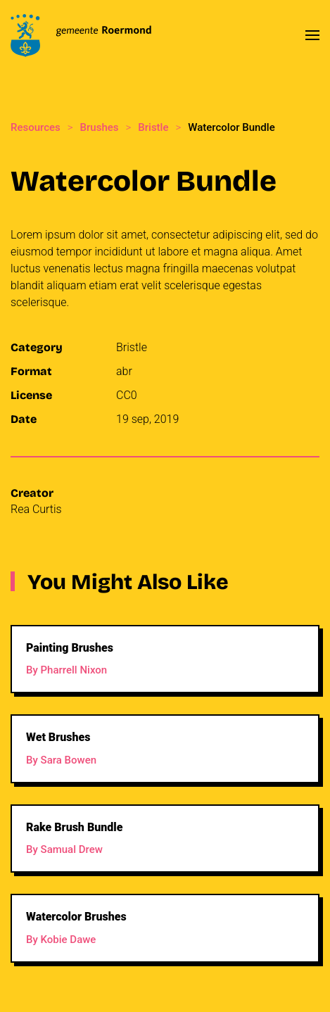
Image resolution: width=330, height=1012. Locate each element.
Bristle (131, 347)
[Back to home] (81, 35)
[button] (312, 35)
